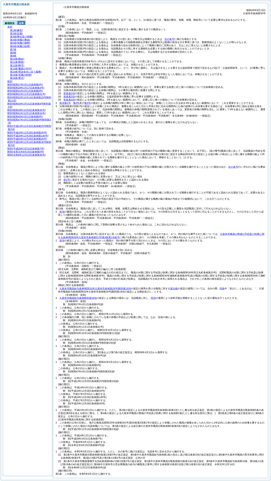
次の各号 (169, 39)
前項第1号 (65, 103)
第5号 (87, 103)
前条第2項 (69, 93)
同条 (222, 288)
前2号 (66, 179)
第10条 (174, 288)
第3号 (76, 103)
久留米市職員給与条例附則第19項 (95, 288)
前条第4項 (69, 99)
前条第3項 (69, 96)
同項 (153, 298)
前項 (61, 211)
